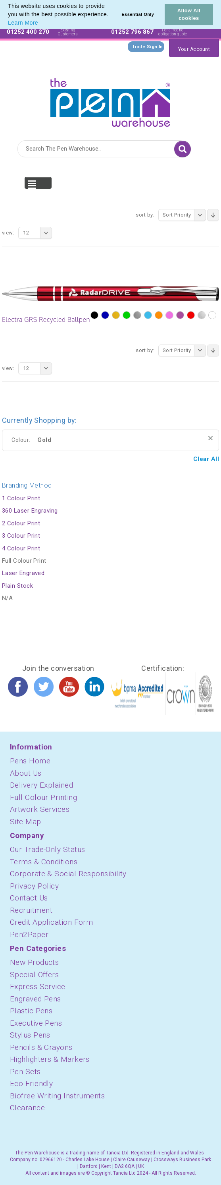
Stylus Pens (30, 1035)
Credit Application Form (51, 922)
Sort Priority (184, 215)
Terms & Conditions (43, 861)
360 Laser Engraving (30, 510)
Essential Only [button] (137, 14)
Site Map (25, 821)
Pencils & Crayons (41, 1047)
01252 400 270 (28, 31)
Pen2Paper (29, 934)
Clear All (206, 459)
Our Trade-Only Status (47, 849)
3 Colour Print (21, 535)
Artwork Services (39, 809)
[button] (41, 23)
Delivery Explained (41, 785)
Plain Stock (17, 585)
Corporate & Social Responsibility (68, 873)
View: (8, 233)
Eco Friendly (31, 1083)
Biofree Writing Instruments (57, 1095)
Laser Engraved (23, 573)
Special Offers (34, 974)
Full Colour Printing (43, 797)
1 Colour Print (21, 498)
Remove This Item (210, 438)
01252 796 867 (132, 31)
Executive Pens (36, 1023)
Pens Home (30, 760)
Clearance (27, 1107)
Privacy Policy (34, 886)
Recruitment (31, 910)
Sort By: (145, 215)
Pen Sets (25, 1071)
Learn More (23, 22)
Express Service (37, 986)
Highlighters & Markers (50, 1059)
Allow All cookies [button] (188, 14)
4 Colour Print (21, 548)
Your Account (194, 49)
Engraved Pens (35, 998)
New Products (34, 962)
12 (37, 233)
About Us (26, 773)
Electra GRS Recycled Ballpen (46, 319)
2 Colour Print (21, 523)
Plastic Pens (31, 1010)
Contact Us (29, 897)
